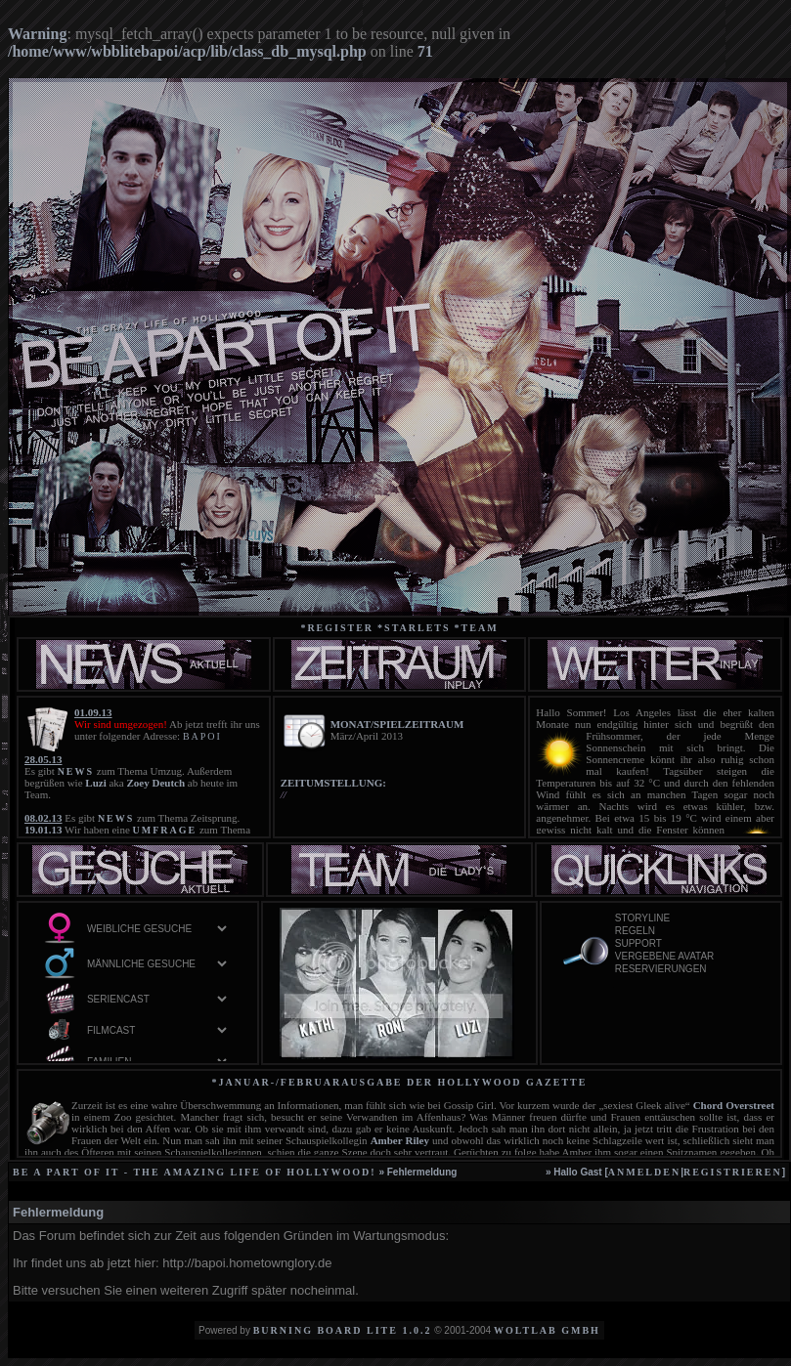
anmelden (644, 1172)
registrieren (732, 1172)
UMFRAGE (165, 830)
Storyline (686, 919)
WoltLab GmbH (547, 1330)
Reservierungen (686, 969)
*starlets (414, 627)
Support (686, 944)
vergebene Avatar (686, 957)
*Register (337, 627)
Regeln (686, 931)
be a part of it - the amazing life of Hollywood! (194, 1172)
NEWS (76, 771)
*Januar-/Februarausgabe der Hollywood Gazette (400, 1082)
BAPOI (202, 736)
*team (477, 627)
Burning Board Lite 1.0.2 (342, 1330)
